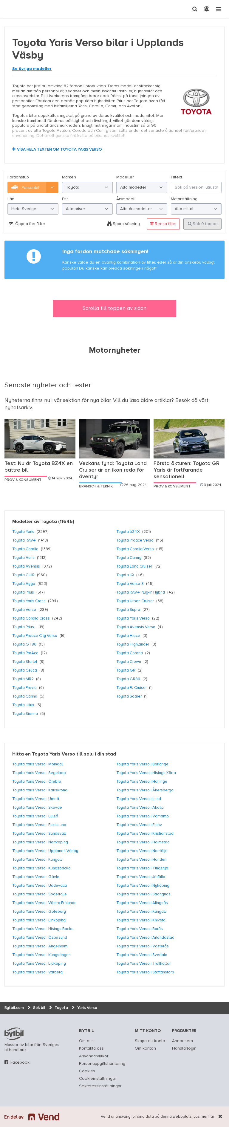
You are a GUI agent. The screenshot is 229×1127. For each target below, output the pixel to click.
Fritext (176, 177)
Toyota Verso (24, 610)
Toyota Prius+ (24, 627)
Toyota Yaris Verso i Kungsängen (41, 955)
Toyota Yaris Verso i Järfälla (140, 877)
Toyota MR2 (23, 679)
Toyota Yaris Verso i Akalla (140, 807)
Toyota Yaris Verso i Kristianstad (145, 833)
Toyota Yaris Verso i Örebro (36, 781)
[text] (10, 9)
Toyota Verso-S (130, 584)
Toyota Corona (129, 653)
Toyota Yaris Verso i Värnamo (142, 816)
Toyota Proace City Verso (34, 636)
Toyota (49, 521)
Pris (65, 199)
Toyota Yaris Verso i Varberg (37, 972)
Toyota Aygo (23, 584)
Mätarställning (184, 199)
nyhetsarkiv (18, 407)
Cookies (87, 1071)
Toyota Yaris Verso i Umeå (35, 799)
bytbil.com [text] (14, 1033)
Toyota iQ (125, 575)
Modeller (125, 177)
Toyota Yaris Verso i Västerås (142, 946)
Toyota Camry (128, 558)
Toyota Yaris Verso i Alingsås (142, 903)
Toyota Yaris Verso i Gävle (35, 877)
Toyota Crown (128, 662)
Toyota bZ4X (128, 532)
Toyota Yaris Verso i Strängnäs (143, 894)
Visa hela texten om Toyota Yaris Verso (59, 150)
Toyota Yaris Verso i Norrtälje (142, 851)
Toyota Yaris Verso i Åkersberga (145, 790)
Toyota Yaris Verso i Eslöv (139, 825)
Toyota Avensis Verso (135, 627)
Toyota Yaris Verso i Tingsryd (142, 868)
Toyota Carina (24, 696)
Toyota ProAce (25, 653)
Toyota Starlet (24, 662)
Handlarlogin (184, 1048)
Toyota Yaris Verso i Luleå (35, 816)
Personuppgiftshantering (102, 1064)
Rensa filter (163, 223)
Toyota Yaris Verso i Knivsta (140, 920)
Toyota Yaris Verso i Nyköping (142, 885)
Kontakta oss (91, 1048)
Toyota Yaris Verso (133, 618)
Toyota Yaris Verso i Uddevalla (39, 885)
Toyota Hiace (128, 636)
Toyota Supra (128, 610)
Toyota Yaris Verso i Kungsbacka (41, 868)
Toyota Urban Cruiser (135, 601)
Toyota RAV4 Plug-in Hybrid (140, 592)
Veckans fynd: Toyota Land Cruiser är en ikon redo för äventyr (113, 470)
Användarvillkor (93, 1056)
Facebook (20, 1062)
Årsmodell (126, 199)
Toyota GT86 (24, 644)
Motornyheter (114, 350)
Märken (69, 177)
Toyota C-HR (23, 575)
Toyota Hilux (23, 705)
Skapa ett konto (150, 1041)
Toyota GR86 (128, 679)
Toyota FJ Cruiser (131, 688)
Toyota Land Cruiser (134, 566)
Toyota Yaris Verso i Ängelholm (39, 946)
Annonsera (182, 1041)
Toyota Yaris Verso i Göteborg (39, 911)
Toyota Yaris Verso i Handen (141, 859)
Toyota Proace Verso (135, 540)
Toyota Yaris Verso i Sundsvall (39, 833)
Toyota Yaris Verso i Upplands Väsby (45, 851)
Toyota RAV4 (24, 540)
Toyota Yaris (23, 532)
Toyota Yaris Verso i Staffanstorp (145, 972)
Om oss (86, 1041)
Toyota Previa (24, 688)
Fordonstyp (18, 177)
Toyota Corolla (25, 549)
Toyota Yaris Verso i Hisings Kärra (146, 773)
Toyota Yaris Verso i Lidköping (39, 963)
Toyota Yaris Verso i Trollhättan (143, 963)
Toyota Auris (23, 558)
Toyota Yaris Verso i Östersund (39, 937)
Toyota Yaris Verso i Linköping (39, 920)
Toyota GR (125, 670)
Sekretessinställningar (100, 1086)
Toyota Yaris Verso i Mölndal (37, 764)
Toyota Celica (24, 670)
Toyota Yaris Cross (29, 601)
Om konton (145, 1048)
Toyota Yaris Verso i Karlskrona (39, 790)
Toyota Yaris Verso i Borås (139, 929)
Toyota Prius (23, 592)
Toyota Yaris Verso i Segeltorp (39, 773)
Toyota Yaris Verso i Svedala (141, 955)
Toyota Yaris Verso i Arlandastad (145, 937)
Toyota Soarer (129, 696)
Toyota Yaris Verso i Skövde (37, 807)
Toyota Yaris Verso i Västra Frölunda (44, 903)
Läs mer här (204, 1117)
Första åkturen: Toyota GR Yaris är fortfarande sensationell (186, 470)
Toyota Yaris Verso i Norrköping (40, 842)
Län (10, 199)
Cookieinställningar (97, 1078)
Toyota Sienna (25, 714)
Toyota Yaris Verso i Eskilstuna (39, 825)
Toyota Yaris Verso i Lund (138, 799)
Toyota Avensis (26, 566)
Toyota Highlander (132, 644)
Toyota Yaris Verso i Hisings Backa (43, 929)
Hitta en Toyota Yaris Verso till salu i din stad (64, 754)
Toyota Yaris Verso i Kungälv (37, 859)
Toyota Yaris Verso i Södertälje (39, 894)
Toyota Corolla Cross (31, 618)
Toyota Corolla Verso (135, 549)
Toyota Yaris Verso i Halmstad (143, 842)
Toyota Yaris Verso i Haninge (141, 781)
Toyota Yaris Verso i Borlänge (142, 764)
